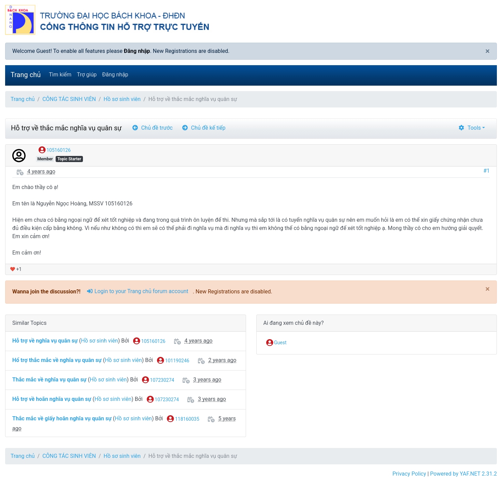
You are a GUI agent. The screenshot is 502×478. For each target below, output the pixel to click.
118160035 (183, 419)
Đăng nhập (137, 51)
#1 (486, 171)
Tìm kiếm (60, 74)
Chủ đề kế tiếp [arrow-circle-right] (204, 128)
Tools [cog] (469, 128)
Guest (276, 343)
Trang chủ (26, 75)
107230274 (158, 380)
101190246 (173, 361)
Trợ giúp (87, 74)
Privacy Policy (409, 473)
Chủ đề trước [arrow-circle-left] (152, 128)
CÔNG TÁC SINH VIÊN (69, 99)
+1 (15, 269)
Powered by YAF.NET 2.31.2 (463, 473)
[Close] (487, 51)
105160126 (55, 150)
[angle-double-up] (483, 456)
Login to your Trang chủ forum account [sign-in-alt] (137, 291)
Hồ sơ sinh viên (122, 99)
